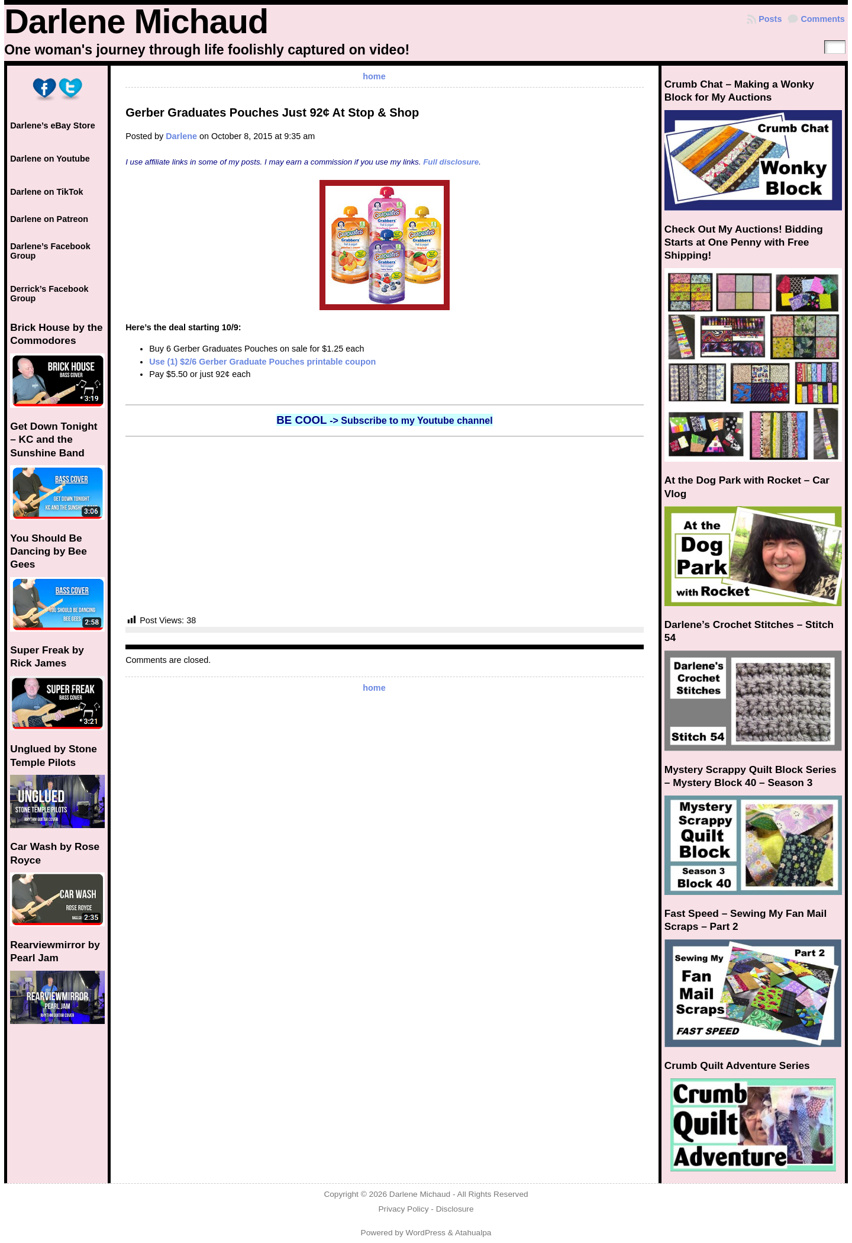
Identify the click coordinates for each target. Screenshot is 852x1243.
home (374, 76)
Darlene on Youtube (50, 158)
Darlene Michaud (136, 21)
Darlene (181, 136)
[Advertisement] (384, 525)
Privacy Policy (403, 1209)
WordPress (426, 1232)
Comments (822, 19)
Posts (770, 19)
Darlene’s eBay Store (52, 125)
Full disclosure (451, 161)
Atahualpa (473, 1232)
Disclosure (455, 1209)
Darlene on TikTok (46, 192)
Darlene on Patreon (49, 219)
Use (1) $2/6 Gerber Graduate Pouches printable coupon (262, 361)
